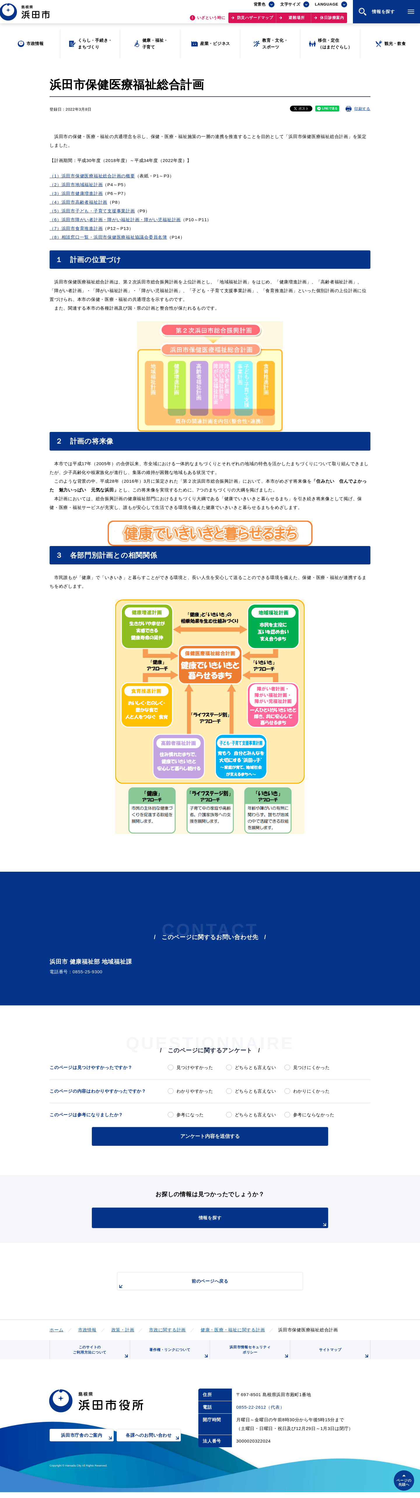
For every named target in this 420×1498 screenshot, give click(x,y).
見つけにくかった (311, 1067)
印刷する (362, 109)
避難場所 (296, 20)
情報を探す (225, 1220)
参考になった (190, 1114)
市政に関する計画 (167, 1328)
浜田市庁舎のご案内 (87, 1445)
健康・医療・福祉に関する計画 (233, 1328)
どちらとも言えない (255, 1067)
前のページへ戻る (203, 1283)
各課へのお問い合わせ (153, 1445)
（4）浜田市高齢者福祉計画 (78, 202)
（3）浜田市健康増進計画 (76, 193)
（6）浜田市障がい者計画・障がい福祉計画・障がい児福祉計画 (115, 219)
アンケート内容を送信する (210, 1135)
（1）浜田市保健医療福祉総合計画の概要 (92, 175)
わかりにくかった (311, 1091)
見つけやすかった (194, 1067)
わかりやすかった (194, 1091)
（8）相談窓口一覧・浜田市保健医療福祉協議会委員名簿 (108, 237)
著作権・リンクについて (177, 1357)
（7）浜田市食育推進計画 (76, 228)
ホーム (56, 1328)
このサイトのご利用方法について (99, 1355)
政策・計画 (122, 1328)
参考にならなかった (314, 1114)
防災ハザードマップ (255, 20)
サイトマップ (343, 1357)
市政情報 (87, 1328)
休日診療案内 (332, 20)
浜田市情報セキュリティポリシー (257, 1355)
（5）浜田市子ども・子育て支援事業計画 (92, 210)
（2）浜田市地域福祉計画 (76, 184)
